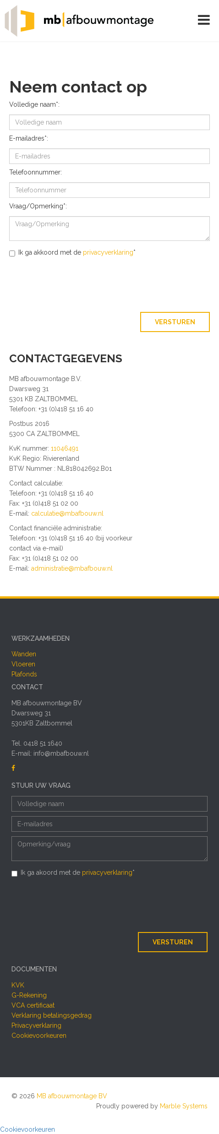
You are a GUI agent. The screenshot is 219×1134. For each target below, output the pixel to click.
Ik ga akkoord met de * (72, 252)
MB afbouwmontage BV (72, 1096)
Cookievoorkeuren (38, 1035)
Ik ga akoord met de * (73, 873)
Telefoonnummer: (35, 172)
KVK (17, 985)
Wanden (23, 654)
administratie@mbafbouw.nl (72, 568)
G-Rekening (29, 995)
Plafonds (24, 674)
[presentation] (140, 285)
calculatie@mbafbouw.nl (67, 513)
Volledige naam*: (34, 104)
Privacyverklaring (36, 1025)
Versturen (175, 322)
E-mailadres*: (28, 138)
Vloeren (23, 664)
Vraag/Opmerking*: (38, 206)
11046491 (64, 448)
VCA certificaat (33, 1005)
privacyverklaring (108, 252)
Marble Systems (184, 1106)
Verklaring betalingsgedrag (51, 1015)
